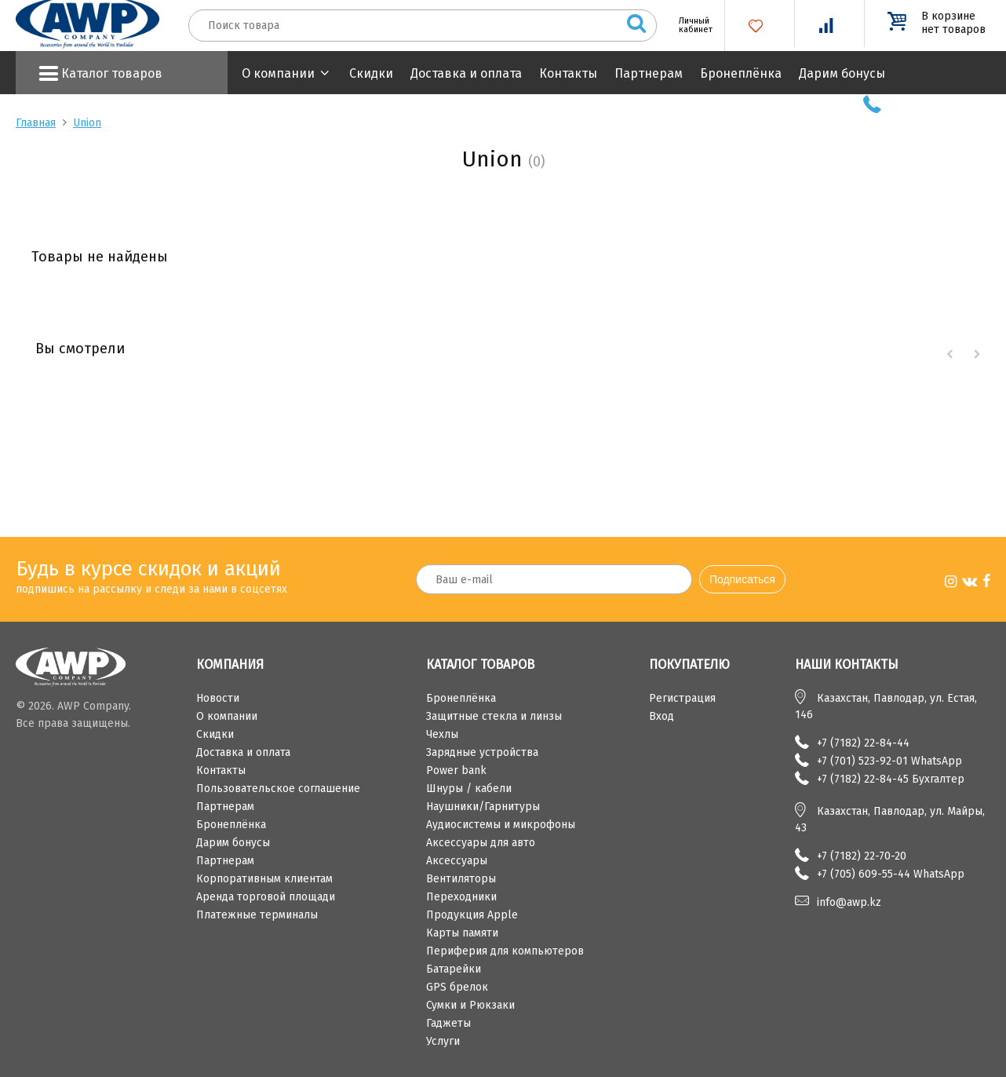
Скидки (371, 73)
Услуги (443, 1041)
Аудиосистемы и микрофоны (500, 824)
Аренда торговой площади (265, 897)
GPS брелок (457, 987)
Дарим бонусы (842, 73)
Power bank (456, 770)
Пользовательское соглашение (278, 788)
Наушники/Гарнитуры (483, 806)
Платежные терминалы (257, 915)
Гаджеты (448, 1023)
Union (87, 123)
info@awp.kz (849, 902)
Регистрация (682, 698)
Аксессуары (456, 860)
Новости (217, 698)
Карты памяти (462, 933)
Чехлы (442, 734)
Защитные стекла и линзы (494, 716)
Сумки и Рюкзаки (470, 1005)
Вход (661, 716)
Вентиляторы (461, 878)
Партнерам (648, 73)
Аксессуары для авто (480, 842)
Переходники (461, 897)
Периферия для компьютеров (505, 951)
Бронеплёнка (741, 73)
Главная (36, 123)
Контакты (568, 73)
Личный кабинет (690, 25)
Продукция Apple (472, 915)
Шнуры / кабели (469, 788)
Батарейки (453, 969)
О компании (278, 73)
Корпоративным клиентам (264, 878)
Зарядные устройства (482, 752)
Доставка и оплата (466, 73)
